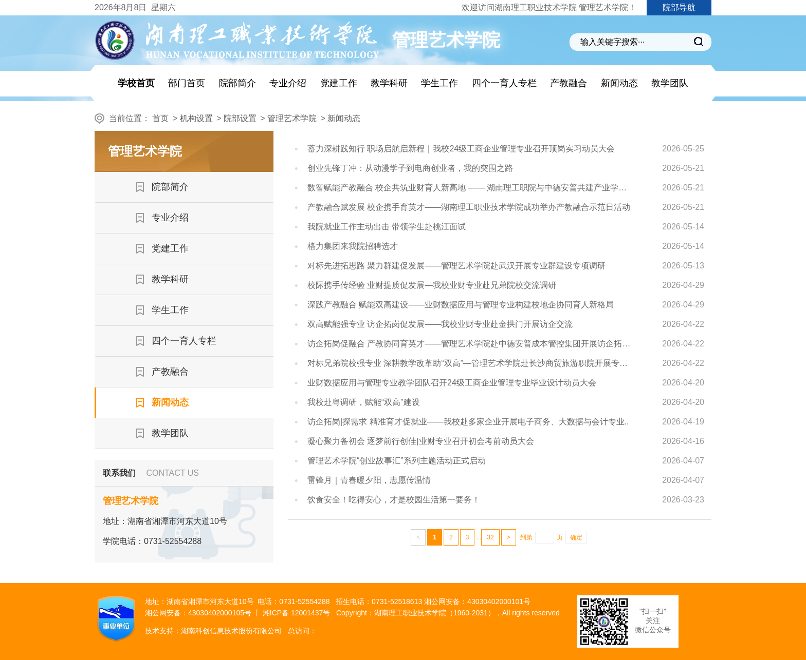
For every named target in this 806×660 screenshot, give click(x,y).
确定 (576, 537)
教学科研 (389, 83)
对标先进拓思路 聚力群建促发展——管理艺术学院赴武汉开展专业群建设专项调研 (456, 265)
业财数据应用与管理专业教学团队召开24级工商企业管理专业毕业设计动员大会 (451, 382)
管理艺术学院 (292, 118)
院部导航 (679, 7)
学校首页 (136, 83)
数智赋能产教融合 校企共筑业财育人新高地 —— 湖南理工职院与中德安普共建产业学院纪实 (471, 187)
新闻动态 (619, 83)
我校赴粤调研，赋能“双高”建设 (363, 402)
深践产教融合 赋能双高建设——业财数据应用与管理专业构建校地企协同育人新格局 (460, 304)
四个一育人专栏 (504, 83)
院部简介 (237, 83)
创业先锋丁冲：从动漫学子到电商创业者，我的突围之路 (410, 168)
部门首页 (186, 83)
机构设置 (196, 118)
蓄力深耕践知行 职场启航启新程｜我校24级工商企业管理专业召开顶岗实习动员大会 (461, 148)
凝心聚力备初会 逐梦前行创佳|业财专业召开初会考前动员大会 (420, 441)
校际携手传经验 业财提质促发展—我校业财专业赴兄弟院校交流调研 (431, 285)
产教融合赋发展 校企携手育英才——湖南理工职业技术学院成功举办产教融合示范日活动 (468, 207)
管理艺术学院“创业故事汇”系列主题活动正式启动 (396, 460)
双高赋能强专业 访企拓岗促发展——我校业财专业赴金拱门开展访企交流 (440, 324)
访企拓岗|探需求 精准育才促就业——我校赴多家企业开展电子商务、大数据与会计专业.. (468, 421)
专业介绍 (287, 83)
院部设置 (240, 118)
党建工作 (338, 83)
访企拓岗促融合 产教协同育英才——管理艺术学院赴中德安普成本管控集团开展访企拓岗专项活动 (471, 343)
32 (490, 537)
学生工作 (439, 83)
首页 (160, 118)
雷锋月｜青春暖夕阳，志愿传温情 (369, 480)
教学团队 (669, 83)
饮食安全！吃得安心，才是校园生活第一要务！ (393, 499)
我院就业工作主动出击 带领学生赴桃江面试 (386, 226)
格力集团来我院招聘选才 (352, 246)
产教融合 (568, 83)
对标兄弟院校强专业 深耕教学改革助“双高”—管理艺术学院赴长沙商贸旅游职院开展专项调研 (471, 363)
